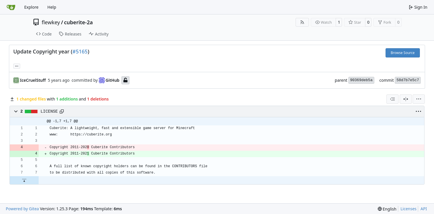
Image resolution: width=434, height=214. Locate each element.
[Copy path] (62, 111)
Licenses (409, 208)
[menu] (419, 99)
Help (51, 7)
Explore (31, 7)
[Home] (11, 7)
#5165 (80, 51)
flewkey (51, 22)
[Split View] (406, 99)
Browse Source (403, 52)
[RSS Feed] (302, 22)
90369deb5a (361, 80)
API (423, 208)
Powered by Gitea (22, 208)
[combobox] (392, 99)
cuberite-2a (78, 22)
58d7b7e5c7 (408, 80)
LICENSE (49, 111)
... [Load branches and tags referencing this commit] (16, 66)
